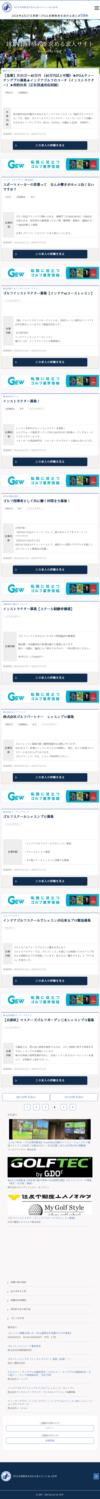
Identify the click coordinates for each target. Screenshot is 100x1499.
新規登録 (50, 1441)
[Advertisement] (50, 1253)
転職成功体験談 (18, 1300)
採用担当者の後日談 (20, 1309)
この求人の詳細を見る (50, 145)
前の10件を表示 (26, 1097)
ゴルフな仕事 (17, 1318)
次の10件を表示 (74, 1097)
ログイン (50, 1428)
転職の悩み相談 (18, 1282)
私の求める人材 (18, 1291)
